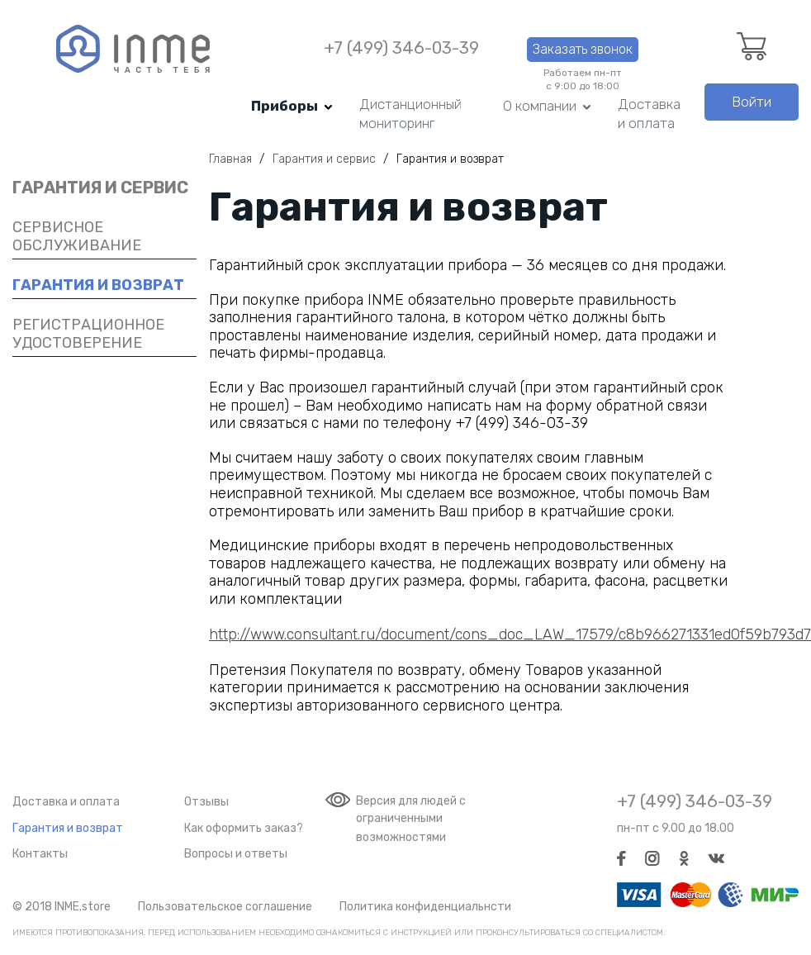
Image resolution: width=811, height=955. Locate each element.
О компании (539, 105)
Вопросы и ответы (235, 854)
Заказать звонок (583, 49)
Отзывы (206, 802)
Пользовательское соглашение (225, 907)
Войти (751, 101)
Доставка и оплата (649, 113)
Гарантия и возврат (67, 828)
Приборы (284, 105)
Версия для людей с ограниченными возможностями (411, 819)
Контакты (40, 854)
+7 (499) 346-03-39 (401, 48)
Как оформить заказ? (243, 828)
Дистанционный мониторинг (410, 113)
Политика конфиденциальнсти (425, 907)
